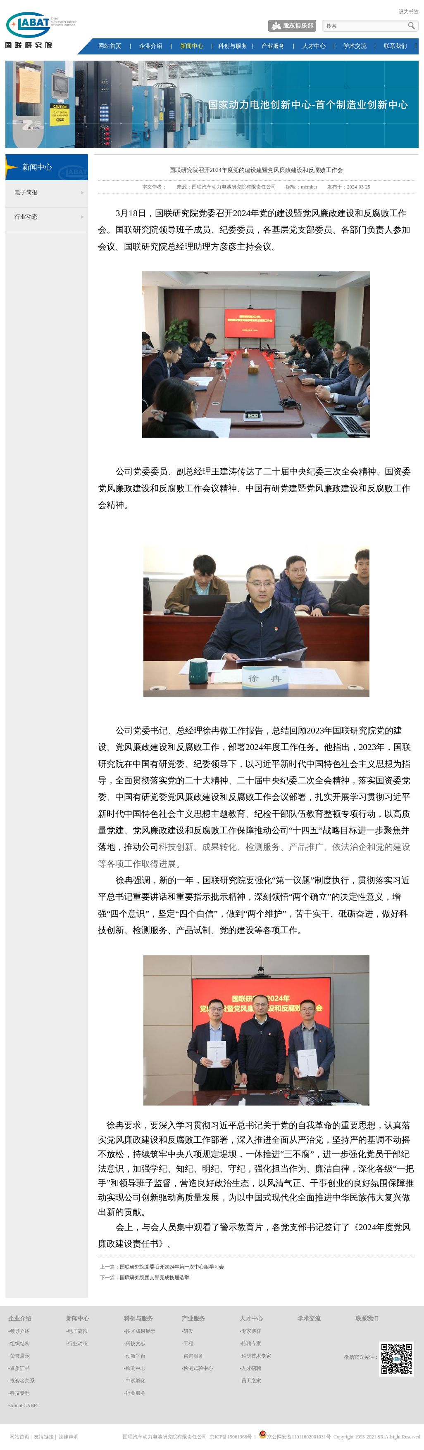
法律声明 (69, 1437)
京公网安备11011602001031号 (295, 1437)
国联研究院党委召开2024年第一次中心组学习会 (172, 1267)
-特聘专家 (250, 1343)
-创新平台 (134, 1356)
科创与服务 (232, 46)
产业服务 (273, 46)
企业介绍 (150, 46)
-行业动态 (77, 1343)
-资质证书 (19, 1368)
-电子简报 (77, 1331)
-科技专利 (19, 1393)
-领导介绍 (19, 1331)
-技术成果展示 (139, 1331)
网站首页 (109, 46)
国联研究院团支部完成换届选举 (154, 1277)
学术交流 (355, 46)
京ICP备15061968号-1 (233, 1437)
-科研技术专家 (255, 1356)
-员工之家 (250, 1381)
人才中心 (314, 46)
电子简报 (26, 192)
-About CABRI (23, 1405)
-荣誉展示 (19, 1356)
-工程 (187, 1343)
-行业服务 (134, 1393)
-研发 (187, 1331)
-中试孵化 (134, 1381)
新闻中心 (191, 46)
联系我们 (395, 46)
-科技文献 (134, 1343)
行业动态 (26, 217)
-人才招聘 (250, 1368)
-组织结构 (19, 1343)
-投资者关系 (21, 1381)
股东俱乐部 (292, 26)
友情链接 (44, 1437)
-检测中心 (134, 1368)
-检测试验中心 (197, 1368)
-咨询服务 (192, 1356)
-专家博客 (250, 1331)
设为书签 (409, 11)
